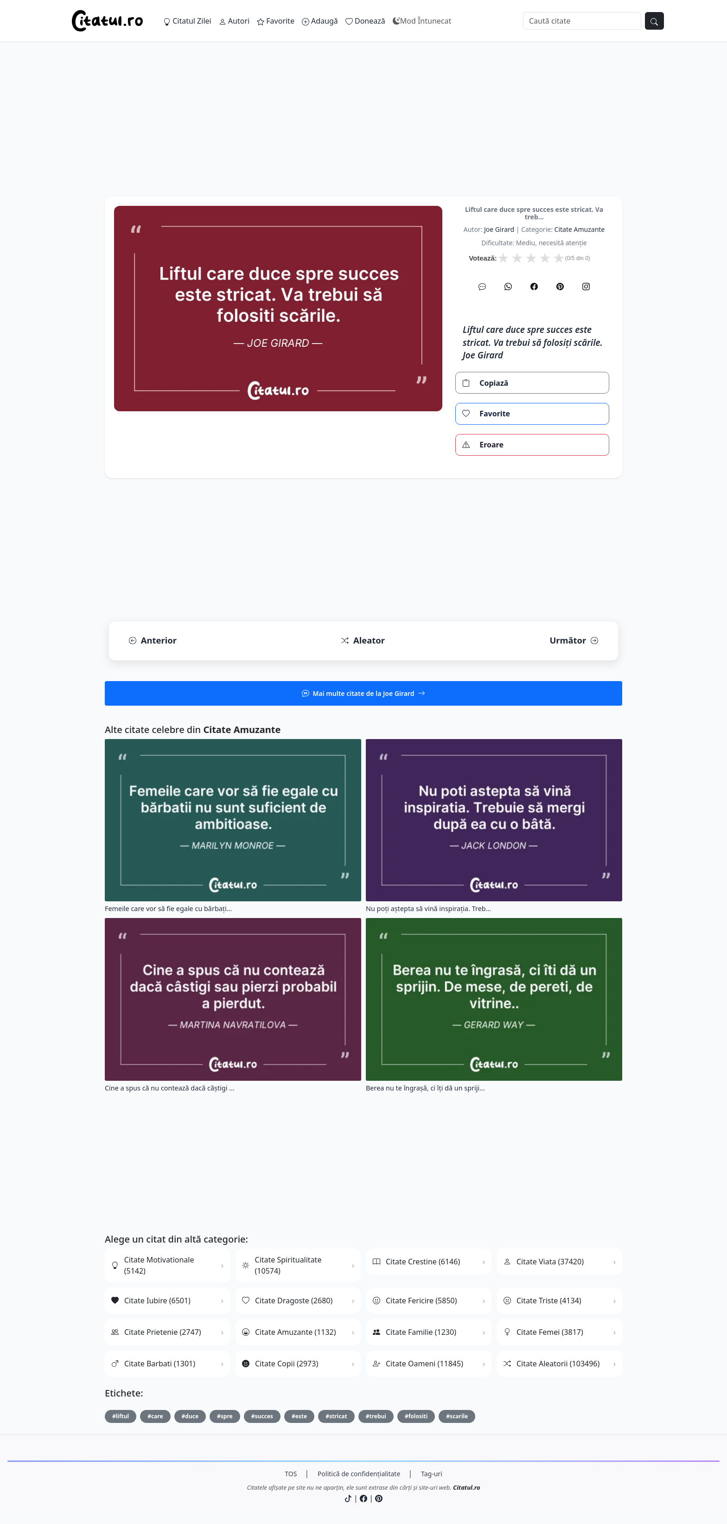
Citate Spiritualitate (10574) (281, 1265)
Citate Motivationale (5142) (152, 1265)
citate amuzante (580, 229)
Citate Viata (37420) (544, 1261)
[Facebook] (534, 286)
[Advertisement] (363, 132)
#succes (262, 1416)
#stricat (336, 1416)
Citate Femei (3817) (543, 1332)
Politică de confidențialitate (359, 1473)
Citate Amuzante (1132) (289, 1332)
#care (155, 1416)
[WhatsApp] (508, 286)
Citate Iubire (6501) (151, 1300)
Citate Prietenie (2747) (156, 1332)
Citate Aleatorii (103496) (551, 1363)
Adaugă (320, 21)
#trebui (376, 1416)
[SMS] (482, 286)
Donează (365, 21)
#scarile (457, 1416)
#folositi (416, 1416)
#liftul (120, 1416)
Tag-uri (431, 1473)
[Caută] (582, 21)
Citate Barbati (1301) (153, 1363)
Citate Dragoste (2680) (287, 1300)
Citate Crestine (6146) (416, 1261)
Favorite (275, 21)
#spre (225, 1416)
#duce (190, 1416)
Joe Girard (499, 229)
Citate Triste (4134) (542, 1300)
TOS (291, 1473)
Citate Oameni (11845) (418, 1363)
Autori (234, 21)
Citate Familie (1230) (414, 1332)
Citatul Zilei (187, 21)
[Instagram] (586, 286)
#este (299, 1416)
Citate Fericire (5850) (415, 1300)
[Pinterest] (560, 286)
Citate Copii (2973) (280, 1363)
